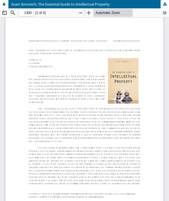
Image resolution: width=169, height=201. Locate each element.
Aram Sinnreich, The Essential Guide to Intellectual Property (60, 4)
